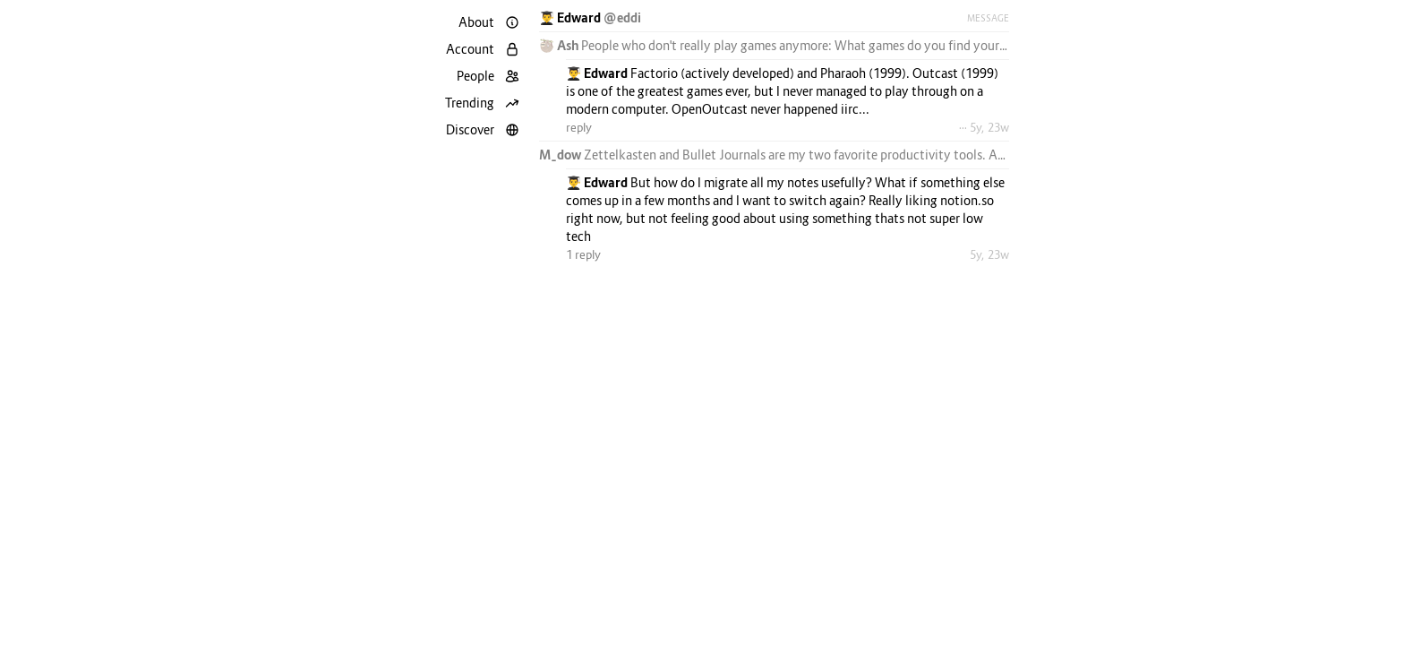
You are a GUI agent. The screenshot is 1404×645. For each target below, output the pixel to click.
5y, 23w (989, 254)
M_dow (561, 154)
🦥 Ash (560, 45)
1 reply (583, 254)
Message (988, 18)
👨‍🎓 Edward (571, 17)
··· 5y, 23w (984, 127)
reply (579, 127)
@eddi (622, 17)
